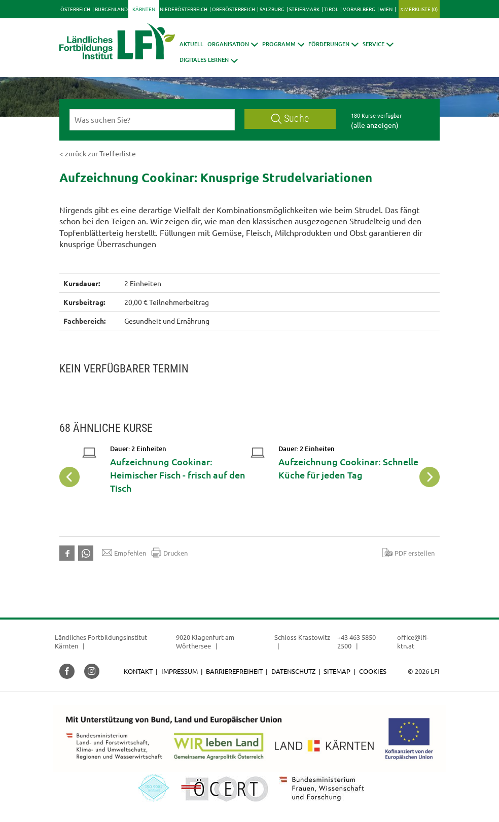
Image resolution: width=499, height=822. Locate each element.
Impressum (179, 671)
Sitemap (337, 671)
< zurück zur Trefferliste (97, 153)
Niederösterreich (183, 9)
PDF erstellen (408, 552)
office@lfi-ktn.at (413, 641)
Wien (386, 9)
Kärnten (143, 9)
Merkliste (421, 9)
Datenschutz (293, 671)
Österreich (75, 9)
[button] (232, 44)
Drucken (169, 552)
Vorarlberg (359, 9)
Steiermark (304, 9)
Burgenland (111, 9)
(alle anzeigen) (375, 124)
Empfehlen (124, 552)
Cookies (372, 671)
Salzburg (272, 9)
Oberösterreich (233, 9)
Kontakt (138, 671)
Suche (290, 118)
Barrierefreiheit (234, 671)
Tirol (331, 9)
